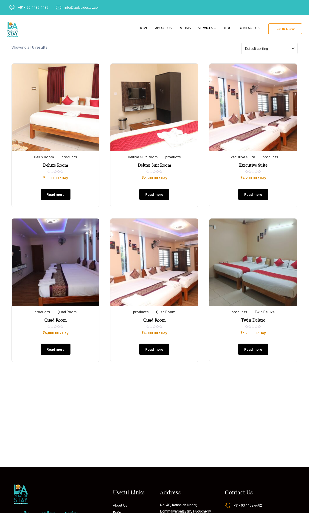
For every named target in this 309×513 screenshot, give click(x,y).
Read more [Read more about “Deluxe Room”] (56, 194)
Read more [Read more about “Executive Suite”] (253, 194)
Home (143, 28)
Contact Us (249, 28)
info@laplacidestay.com (82, 7)
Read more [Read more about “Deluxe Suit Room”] (154, 194)
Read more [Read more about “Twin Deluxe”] (253, 349)
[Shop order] (269, 48)
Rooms (185, 28)
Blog (227, 28)
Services (205, 28)
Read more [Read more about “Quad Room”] (56, 349)
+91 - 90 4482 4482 (33, 7)
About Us (163, 28)
